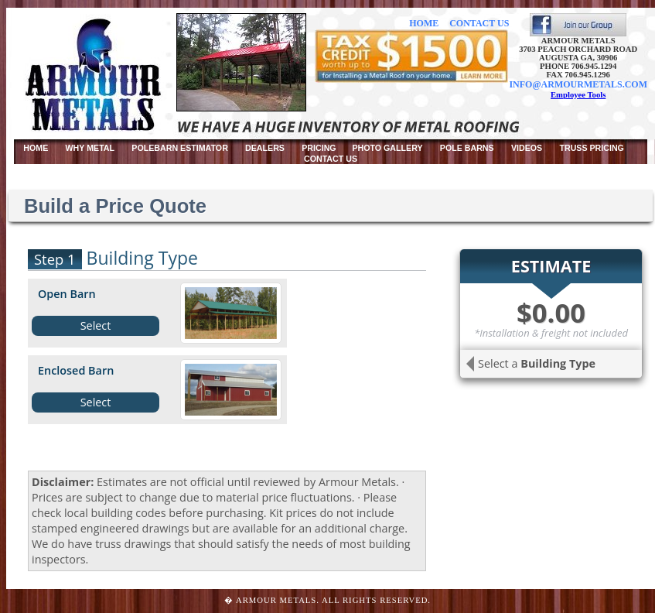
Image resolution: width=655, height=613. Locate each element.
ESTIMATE (551, 266)
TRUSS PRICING (591, 147)
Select (95, 325)
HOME (423, 23)
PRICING (320, 147)
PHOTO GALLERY (387, 147)
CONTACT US (479, 23)
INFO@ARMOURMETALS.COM (578, 84)
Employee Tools (578, 95)
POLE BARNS (467, 147)
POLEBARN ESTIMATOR (179, 147)
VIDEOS (526, 147)
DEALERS (265, 147)
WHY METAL (90, 147)
